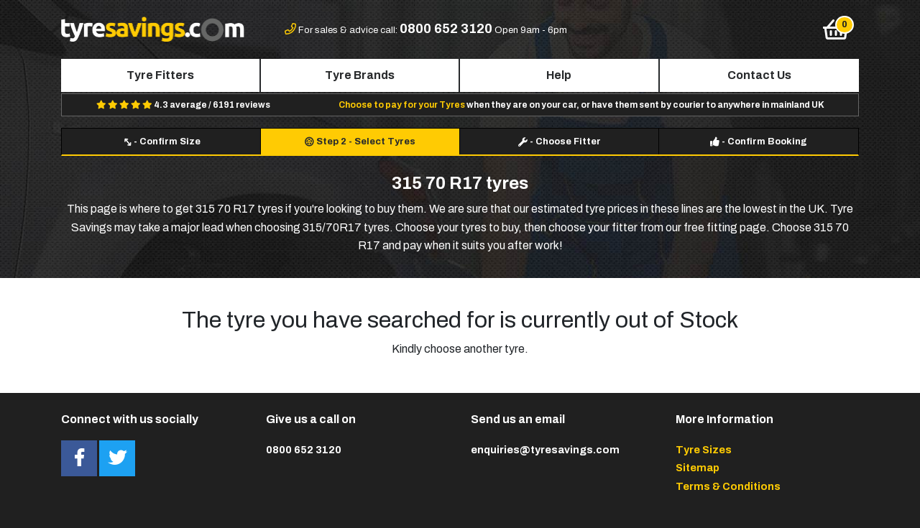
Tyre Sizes (704, 449)
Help (558, 75)
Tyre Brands (360, 75)
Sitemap (697, 467)
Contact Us (759, 75)
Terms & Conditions (728, 486)
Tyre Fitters (160, 75)
